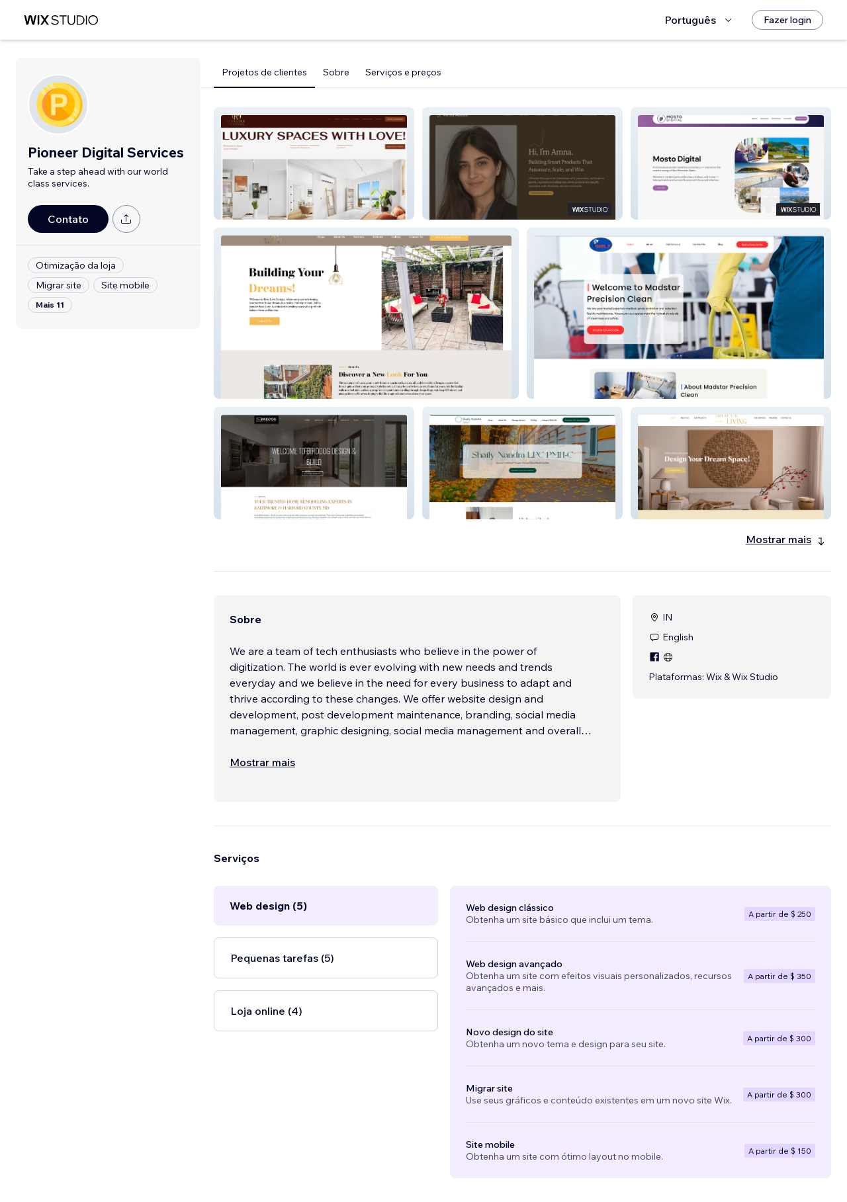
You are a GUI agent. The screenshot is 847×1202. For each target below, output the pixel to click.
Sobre (336, 72)
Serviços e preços (403, 72)
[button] (314, 163)
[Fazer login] (787, 20)
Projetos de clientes (264, 72)
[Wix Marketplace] (61, 20)
